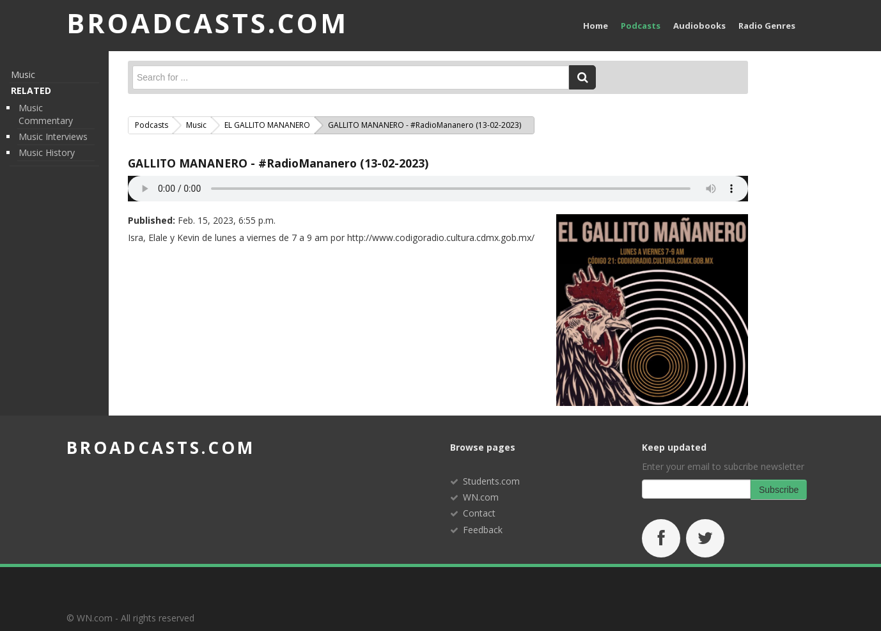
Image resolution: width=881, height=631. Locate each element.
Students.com (491, 481)
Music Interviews (53, 136)
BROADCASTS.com (207, 22)
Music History (47, 152)
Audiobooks (699, 25)
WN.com (481, 497)
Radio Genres (766, 25)
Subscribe (779, 490)
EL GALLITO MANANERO (267, 125)
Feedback (483, 530)
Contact (479, 513)
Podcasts (640, 25)
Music (23, 74)
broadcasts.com (160, 447)
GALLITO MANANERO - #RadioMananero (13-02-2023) (278, 163)
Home (595, 25)
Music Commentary (46, 114)
